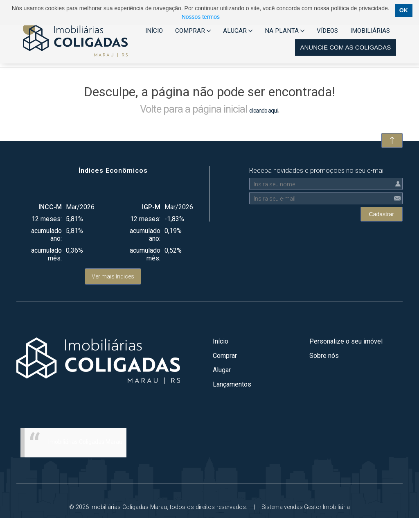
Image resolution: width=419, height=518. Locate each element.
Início (220, 341)
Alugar (222, 370)
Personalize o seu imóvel (346, 341)
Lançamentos (232, 384)
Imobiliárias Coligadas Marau (85, 442)
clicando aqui (263, 110)
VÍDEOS (327, 30)
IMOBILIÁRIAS (370, 30)
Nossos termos (201, 17)
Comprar (225, 356)
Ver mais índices (113, 276)
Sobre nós (324, 356)
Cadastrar (381, 214)
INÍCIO (154, 30)
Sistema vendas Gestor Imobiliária (305, 507)
